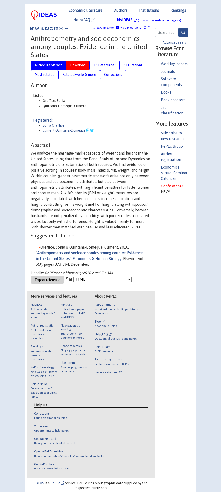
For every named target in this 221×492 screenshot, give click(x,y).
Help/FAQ (84, 20)
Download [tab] (78, 65)
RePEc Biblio (172, 146)
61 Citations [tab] (133, 65)
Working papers (174, 64)
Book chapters (173, 100)
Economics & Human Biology (97, 258)
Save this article (105, 28)
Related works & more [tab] (79, 75)
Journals (168, 71)
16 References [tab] (105, 65)
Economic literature (85, 10)
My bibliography (128, 27)
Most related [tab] (44, 75)
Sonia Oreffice (53, 125)
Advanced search (175, 42)
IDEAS (39, 483)
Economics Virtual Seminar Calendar (174, 173)
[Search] (183, 32)
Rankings (178, 10)
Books (166, 92)
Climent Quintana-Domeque (64, 130)
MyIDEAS (149, 20)
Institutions (149, 10)
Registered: (43, 120)
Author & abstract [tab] (48, 65)
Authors (120, 10)
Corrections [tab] (113, 75)
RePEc (57, 483)
